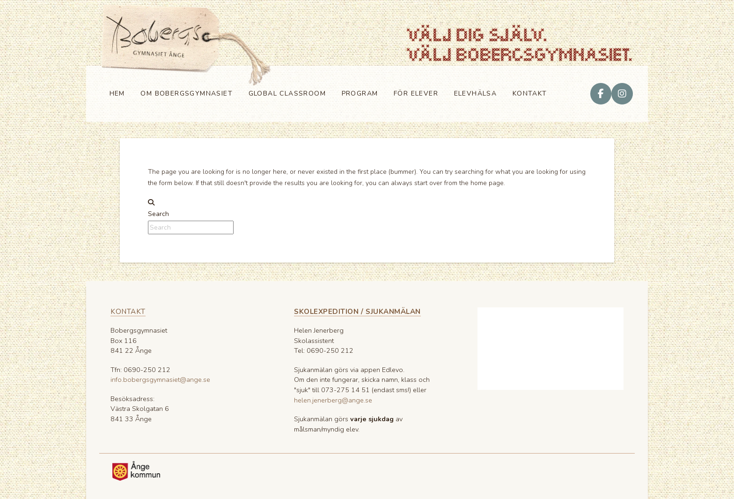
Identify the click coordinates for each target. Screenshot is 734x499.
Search (158, 213)
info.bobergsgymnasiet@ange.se (160, 379)
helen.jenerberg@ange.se (333, 400)
